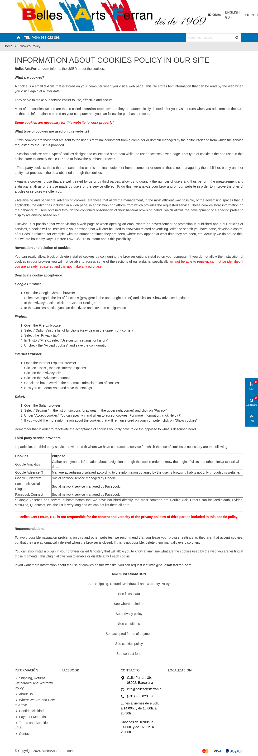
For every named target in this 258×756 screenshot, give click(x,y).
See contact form (129, 654)
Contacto (23, 733)
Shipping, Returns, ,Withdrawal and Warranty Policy (34, 683)
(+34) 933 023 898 (140, 696)
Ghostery (96, 551)
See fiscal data (129, 594)
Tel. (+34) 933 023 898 (42, 37)
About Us (24, 694)
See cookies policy (129, 644)
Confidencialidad (29, 710)
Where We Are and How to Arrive (35, 702)
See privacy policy (129, 614)
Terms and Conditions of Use (33, 725)
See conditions (129, 624)
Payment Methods (30, 716)
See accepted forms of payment (129, 634)
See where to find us (129, 604)
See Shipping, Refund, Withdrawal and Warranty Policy (129, 584)
